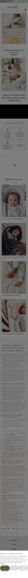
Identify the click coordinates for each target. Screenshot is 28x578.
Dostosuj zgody (14, 567)
